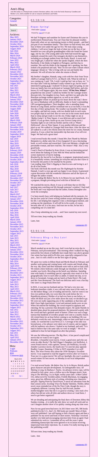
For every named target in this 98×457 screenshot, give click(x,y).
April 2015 (14, 243)
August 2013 (15, 280)
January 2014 (15, 270)
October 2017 (15, 183)
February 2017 (16, 196)
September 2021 (16, 81)
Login (12, 349)
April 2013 (14, 289)
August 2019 (15, 136)
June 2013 (14, 284)
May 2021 (14, 90)
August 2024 (15, 49)
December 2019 (16, 127)
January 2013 (15, 296)
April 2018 (14, 171)
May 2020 (14, 116)
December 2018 (16, 155)
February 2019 (16, 150)
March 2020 (15, 120)
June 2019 (14, 141)
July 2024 (14, 51)
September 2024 (16, 46)
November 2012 (16, 300)
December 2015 (16, 224)
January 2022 (15, 72)
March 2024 (15, 56)
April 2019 (14, 146)
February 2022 (16, 69)
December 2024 (16, 42)
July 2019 (14, 139)
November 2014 (16, 254)
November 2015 (16, 226)
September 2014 (16, 259)
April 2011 (14, 337)
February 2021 (16, 97)
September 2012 (16, 305)
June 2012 (14, 312)
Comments (16, 355)
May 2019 (14, 143)
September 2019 (16, 134)
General (13, 21)
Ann (40, 33)
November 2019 (16, 129)
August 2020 (15, 109)
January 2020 (15, 125)
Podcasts (13, 351)
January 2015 (15, 250)
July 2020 (14, 111)
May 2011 (14, 335)
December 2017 (16, 178)
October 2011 (15, 326)
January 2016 (15, 222)
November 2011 (16, 324)
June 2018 (14, 166)
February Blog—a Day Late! (49, 237)
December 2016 (16, 201)
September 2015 (16, 231)
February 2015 (16, 247)
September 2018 (16, 162)
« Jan (12, 376)
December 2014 (16, 252)
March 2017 (15, 194)
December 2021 (16, 74)
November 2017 (16, 180)
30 (15, 373)
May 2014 (14, 263)
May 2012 (14, 314)
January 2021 (15, 99)
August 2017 (15, 185)
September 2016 (16, 208)
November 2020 (16, 104)
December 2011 (16, 321)
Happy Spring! (40, 27)
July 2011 (14, 333)
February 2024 (16, 58)
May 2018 (14, 169)
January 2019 (15, 153)
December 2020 (16, 102)
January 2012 (15, 319)
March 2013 (15, 291)
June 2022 (14, 60)
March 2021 (15, 95)
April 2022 (14, 65)
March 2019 (15, 148)
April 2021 (14, 93)
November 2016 (16, 203)
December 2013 (16, 273)
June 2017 (14, 190)
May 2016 (14, 215)
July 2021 (14, 86)
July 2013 (14, 282)
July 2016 (14, 210)
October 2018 (15, 159)
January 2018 (15, 176)
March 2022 (15, 67)
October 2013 (15, 275)
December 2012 (16, 298)
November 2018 (16, 157)
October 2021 (15, 79)
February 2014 (16, 268)
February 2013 (16, 293)
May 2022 (14, 62)
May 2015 (14, 240)
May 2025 (14, 37)
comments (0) (81, 225)
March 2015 (15, 245)
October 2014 (15, 257)
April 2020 (14, 118)
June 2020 (14, 113)
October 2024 (15, 44)
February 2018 (16, 173)
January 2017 (15, 199)
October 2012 (15, 303)
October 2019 (15, 132)
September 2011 (16, 328)
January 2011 (15, 340)
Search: (13, 24)
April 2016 (14, 217)
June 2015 (14, 238)
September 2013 (16, 277)
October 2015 (15, 229)
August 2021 (15, 83)
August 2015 (15, 233)
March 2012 (15, 317)
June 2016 (14, 213)
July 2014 (14, 261)
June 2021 (14, 88)
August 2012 (15, 307)
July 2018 (14, 164)
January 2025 (15, 39)
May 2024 (14, 53)
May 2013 (14, 287)
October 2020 (15, 106)
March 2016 (15, 220)
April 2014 (14, 266)
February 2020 (16, 123)
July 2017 (14, 187)
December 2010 (16, 342)
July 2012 (14, 310)
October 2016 (15, 206)
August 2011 (15, 330)
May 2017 (14, 192)
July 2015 (14, 236)
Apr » (21, 376)
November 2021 (16, 76)
